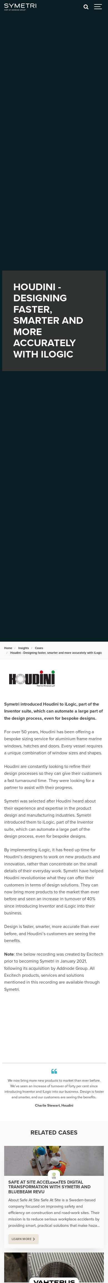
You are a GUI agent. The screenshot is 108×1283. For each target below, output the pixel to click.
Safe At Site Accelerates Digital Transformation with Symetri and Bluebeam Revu (49, 1187)
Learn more (21, 1239)
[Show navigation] (98, 7)
